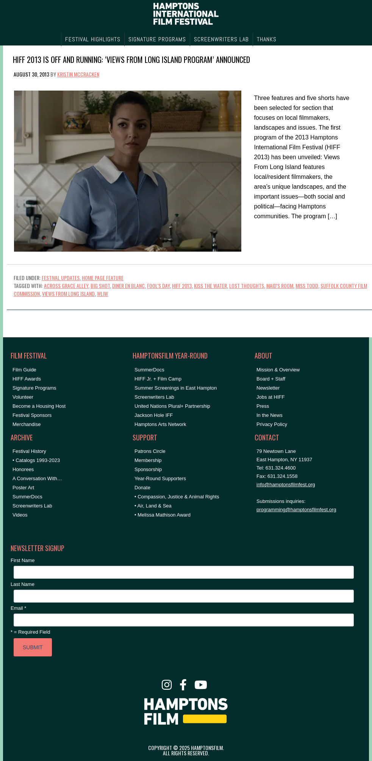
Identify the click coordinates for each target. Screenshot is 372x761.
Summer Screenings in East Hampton (175, 388)
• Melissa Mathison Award (162, 515)
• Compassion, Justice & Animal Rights (176, 497)
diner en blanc (128, 286)
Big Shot (100, 286)
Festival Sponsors (32, 415)
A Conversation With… (37, 478)
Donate (142, 487)
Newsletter (268, 388)
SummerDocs (27, 497)
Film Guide (24, 370)
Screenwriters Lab (32, 506)
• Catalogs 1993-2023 (36, 460)
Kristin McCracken (78, 74)
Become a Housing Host (39, 406)
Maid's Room (279, 286)
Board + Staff (270, 379)
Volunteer (23, 397)
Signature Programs (34, 388)
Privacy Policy (271, 424)
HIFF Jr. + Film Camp (157, 379)
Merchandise (27, 424)
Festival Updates (61, 278)
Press (262, 406)
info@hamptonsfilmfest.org (285, 484)
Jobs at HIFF (270, 397)
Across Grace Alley (66, 286)
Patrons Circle (150, 451)
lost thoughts (246, 286)
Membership (148, 460)
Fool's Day (158, 286)
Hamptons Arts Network (160, 424)
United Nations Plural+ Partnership (172, 406)
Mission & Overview (278, 370)
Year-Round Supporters (160, 478)
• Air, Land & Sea (153, 506)
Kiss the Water (210, 286)
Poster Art (23, 487)
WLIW (102, 294)
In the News (269, 415)
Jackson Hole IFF (153, 415)
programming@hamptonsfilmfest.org (296, 509)
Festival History (29, 451)
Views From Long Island (68, 294)
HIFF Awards (27, 379)
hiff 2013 (182, 286)
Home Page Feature (102, 278)
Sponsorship (148, 469)
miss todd (306, 286)
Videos (20, 515)
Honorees (23, 469)
